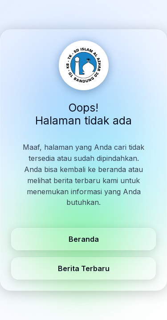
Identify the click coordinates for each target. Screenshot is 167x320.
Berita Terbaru (84, 268)
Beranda (84, 239)
